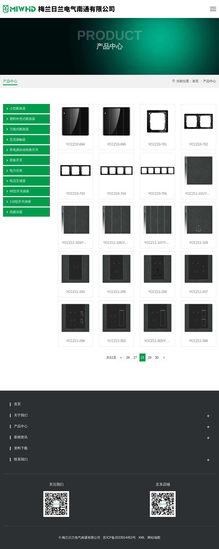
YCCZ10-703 (75, 193)
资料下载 (21, 448)
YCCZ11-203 (75, 291)
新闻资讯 (21, 437)
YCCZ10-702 (198, 144)
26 (128, 357)
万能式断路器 (19, 129)
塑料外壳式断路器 (22, 118)
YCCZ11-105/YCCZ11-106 (116, 242)
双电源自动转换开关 (24, 149)
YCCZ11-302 (116, 341)
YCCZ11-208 (75, 341)
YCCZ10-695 (116, 144)
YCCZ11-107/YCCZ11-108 (157, 242)
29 (149, 357)
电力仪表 (16, 170)
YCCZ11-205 (116, 291)
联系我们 (21, 459)
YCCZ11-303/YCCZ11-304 (157, 341)
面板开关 (16, 160)
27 (135, 357)
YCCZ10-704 (116, 193)
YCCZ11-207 (198, 291)
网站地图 (153, 537)
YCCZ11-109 (198, 242)
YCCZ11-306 (198, 341)
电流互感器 (18, 181)
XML (141, 537)
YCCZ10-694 (75, 144)
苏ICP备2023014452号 (119, 537)
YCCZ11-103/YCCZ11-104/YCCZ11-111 (75, 242)
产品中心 (10, 81)
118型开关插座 (20, 201)
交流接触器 (18, 139)
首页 (195, 81)
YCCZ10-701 (157, 144)
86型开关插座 (19, 191)
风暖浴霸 (16, 212)
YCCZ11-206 (157, 291)
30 (157, 357)
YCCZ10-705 (157, 193)
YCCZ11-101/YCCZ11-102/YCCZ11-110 (198, 193)
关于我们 (21, 415)
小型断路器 (18, 108)
